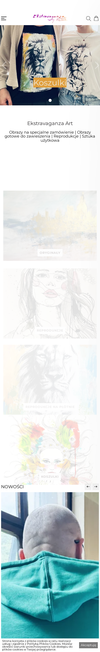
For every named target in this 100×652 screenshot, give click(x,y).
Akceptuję (88, 645)
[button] (4, 65)
